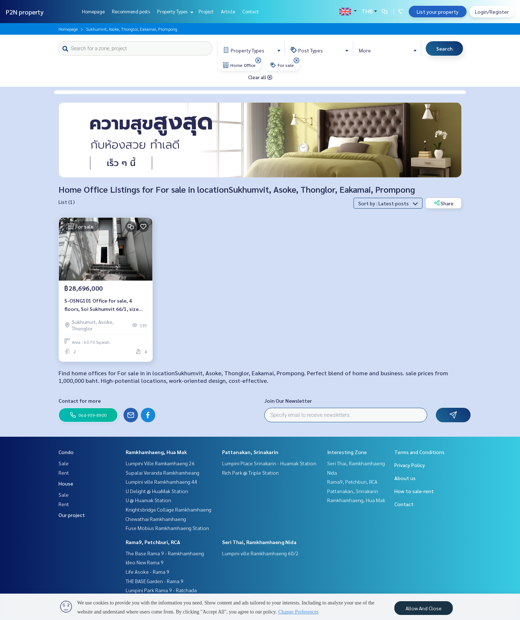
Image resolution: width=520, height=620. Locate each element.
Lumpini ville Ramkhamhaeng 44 (161, 481)
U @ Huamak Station (148, 500)
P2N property (25, 12)
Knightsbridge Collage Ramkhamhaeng (168, 509)
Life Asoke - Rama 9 (147, 571)
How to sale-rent (414, 491)
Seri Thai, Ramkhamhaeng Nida (259, 542)
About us (405, 478)
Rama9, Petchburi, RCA (153, 542)
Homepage (93, 11)
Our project (71, 515)
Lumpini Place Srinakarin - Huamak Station (269, 463)
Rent (63, 472)
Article (228, 11)
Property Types (174, 11)
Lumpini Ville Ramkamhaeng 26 (160, 463)
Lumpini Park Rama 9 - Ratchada (161, 590)
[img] (258, 60)
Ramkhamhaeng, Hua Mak (156, 452)
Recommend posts (131, 11)
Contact (250, 11)
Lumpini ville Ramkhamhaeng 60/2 (260, 553)
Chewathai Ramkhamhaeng (156, 519)
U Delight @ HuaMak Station (157, 491)
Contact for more (79, 400)
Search (444, 48)
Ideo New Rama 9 (145, 562)
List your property (438, 11)
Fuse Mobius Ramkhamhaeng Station (167, 528)
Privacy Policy (409, 465)
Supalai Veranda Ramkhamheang (162, 472)
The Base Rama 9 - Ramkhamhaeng (165, 553)
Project (206, 11)
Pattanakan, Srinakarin (250, 452)
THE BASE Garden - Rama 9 (154, 581)
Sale (63, 463)
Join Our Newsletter (288, 400)
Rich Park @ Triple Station (250, 472)
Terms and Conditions (419, 452)
